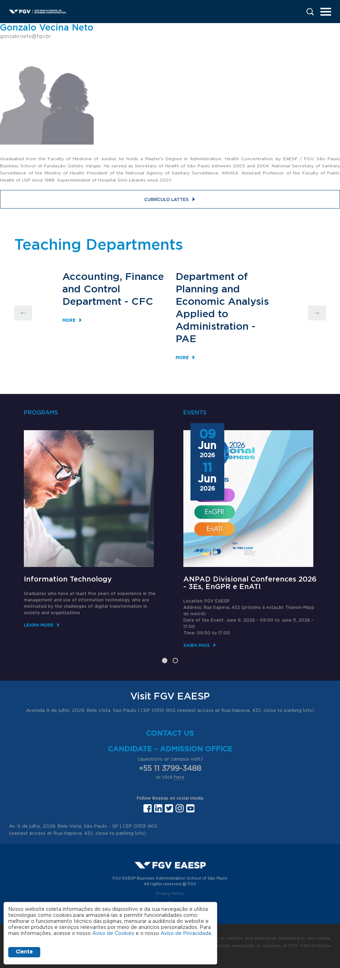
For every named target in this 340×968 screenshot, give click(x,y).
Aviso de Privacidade (186, 933)
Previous (23, 312)
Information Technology (68, 579)
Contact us (170, 733)
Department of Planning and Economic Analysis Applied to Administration (222, 302)
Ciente (24, 952)
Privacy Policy (170, 894)
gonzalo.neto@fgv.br (25, 36)
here (179, 777)
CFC (142, 302)
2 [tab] (175, 660)
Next (317, 312)
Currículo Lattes (166, 200)
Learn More (38, 625)
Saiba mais (196, 645)
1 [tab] (164, 660)
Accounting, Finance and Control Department (113, 289)
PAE (186, 339)
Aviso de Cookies (113, 933)
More (68, 320)
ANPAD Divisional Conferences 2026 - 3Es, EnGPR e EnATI (250, 583)
